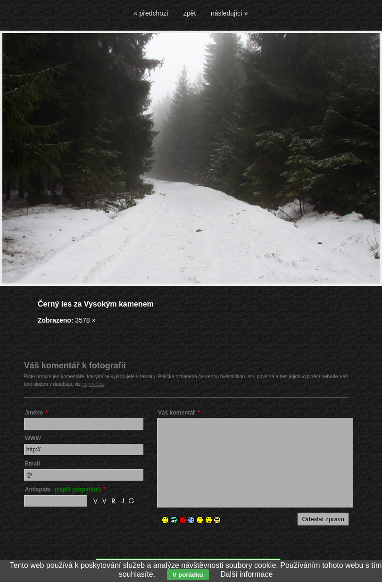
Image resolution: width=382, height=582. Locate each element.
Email (32, 463)
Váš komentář (176, 412)
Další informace (246, 574)
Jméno (34, 412)
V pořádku (188, 574)
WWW (33, 438)
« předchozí (151, 13)
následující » (229, 13)
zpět (189, 13)
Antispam (63, 489)
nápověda (93, 384)
